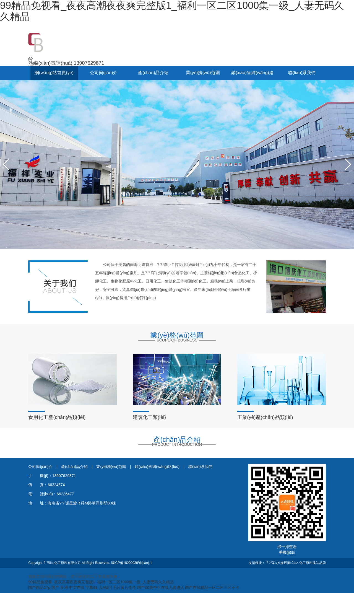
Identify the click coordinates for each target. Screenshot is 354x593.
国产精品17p (39, 587)
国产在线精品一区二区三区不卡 (212, 587)
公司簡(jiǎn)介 (104, 72)
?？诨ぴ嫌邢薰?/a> (282, 563)
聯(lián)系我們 (302, 72)
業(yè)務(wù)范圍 (203, 72)
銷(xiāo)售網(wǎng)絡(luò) (158, 466)
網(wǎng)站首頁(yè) (54, 72)
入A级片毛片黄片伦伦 (117, 587)
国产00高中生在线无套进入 (160, 587)
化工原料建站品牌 (312, 563)
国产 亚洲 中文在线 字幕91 (74, 587)
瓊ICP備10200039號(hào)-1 (131, 563)
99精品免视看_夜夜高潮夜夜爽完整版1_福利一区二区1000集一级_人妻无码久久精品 (101, 582)
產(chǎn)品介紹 (153, 72)
